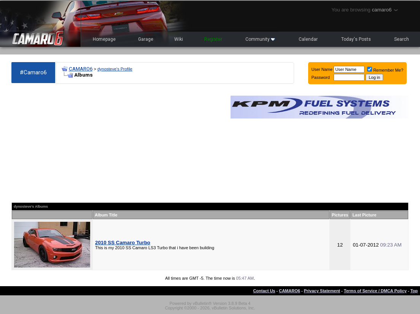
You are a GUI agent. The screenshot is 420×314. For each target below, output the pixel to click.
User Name (322, 69)
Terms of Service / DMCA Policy (375, 290)
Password (321, 77)
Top (414, 290)
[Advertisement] (117, 143)
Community (260, 39)
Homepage (104, 39)
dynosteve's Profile (114, 69)
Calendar (308, 39)
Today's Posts (356, 39)
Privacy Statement (322, 290)
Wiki (178, 39)
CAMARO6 (80, 69)
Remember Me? (385, 70)
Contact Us (264, 290)
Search (401, 39)
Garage (145, 39)
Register (213, 39)
